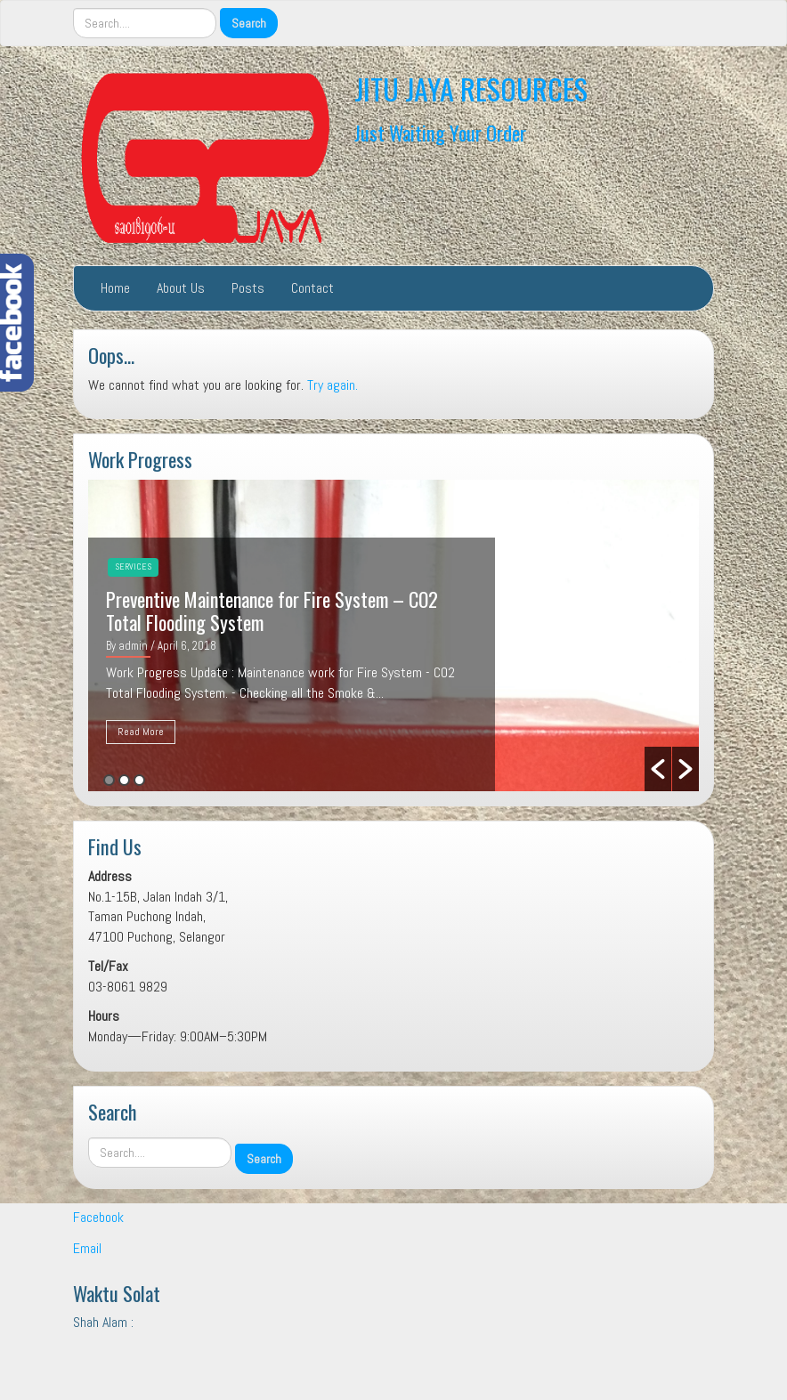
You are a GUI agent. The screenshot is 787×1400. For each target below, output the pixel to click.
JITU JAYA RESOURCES (471, 88)
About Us (181, 288)
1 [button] (109, 780)
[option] (393, 635)
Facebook (98, 1217)
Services (133, 566)
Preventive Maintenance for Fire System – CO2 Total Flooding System (272, 610)
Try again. (332, 385)
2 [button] (124, 780)
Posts (247, 288)
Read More (141, 731)
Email (87, 1248)
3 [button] (139, 780)
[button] (658, 769)
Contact (312, 288)
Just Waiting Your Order (440, 132)
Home (115, 288)
